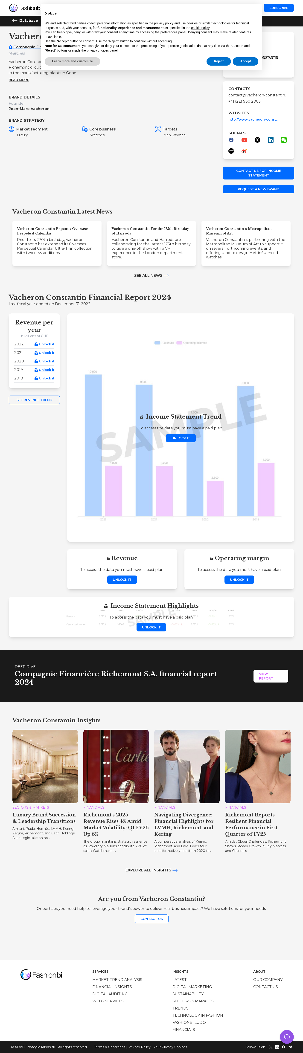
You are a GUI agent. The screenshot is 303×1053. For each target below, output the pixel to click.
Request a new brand (258, 189)
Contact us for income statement (258, 173)
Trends (180, 1008)
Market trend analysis (117, 980)
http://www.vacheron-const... (253, 119)
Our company (268, 980)
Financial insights (112, 987)
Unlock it (46, 344)
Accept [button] (245, 61)
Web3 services (108, 1001)
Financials (183, 1029)
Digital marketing (192, 987)
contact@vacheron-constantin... (257, 95)
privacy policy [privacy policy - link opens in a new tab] (163, 23)
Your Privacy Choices (170, 1047)
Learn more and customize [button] (72, 61)
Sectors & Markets (193, 1001)
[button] (287, 1037)
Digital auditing (110, 994)
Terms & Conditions (109, 1047)
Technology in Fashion (197, 1015)
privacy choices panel (102, 50)
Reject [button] (219, 61)
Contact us (151, 919)
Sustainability (188, 994)
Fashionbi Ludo (189, 1022)
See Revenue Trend (34, 400)
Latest (179, 980)
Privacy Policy (139, 1047)
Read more (19, 80)
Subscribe (278, 8)
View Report (266, 676)
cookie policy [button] (200, 28)
